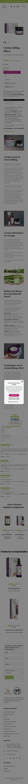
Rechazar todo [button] (14, 398)
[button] (14, 401)
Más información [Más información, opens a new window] (15, 392)
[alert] (14, 392)
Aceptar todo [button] (14, 395)
